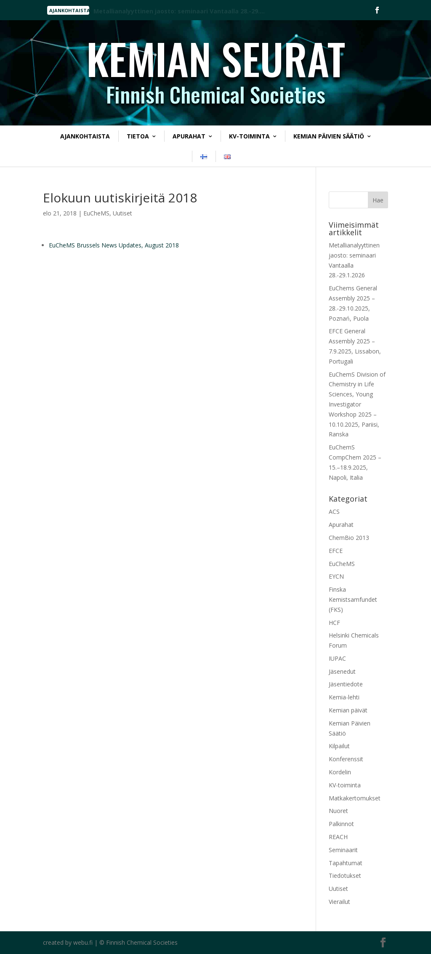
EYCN (336, 576)
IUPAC (337, 658)
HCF (334, 623)
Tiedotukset (345, 876)
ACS (334, 512)
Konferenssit (346, 759)
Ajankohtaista (85, 136)
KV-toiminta (249, 136)
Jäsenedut (342, 671)
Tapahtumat (345, 863)
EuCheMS (96, 213)
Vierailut (339, 902)
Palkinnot (341, 824)
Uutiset (122, 213)
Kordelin (340, 772)
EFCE (336, 551)
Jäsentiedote (346, 684)
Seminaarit (343, 850)
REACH (338, 837)
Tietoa (138, 136)
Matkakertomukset (354, 798)
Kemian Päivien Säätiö (328, 136)
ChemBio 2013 (349, 538)
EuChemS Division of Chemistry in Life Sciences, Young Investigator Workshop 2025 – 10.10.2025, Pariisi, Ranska (357, 404)
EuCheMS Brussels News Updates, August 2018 (114, 245)
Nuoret (338, 811)
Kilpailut (339, 746)
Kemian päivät (348, 710)
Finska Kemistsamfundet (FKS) (353, 599)
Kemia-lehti (344, 697)
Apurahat (189, 136)
